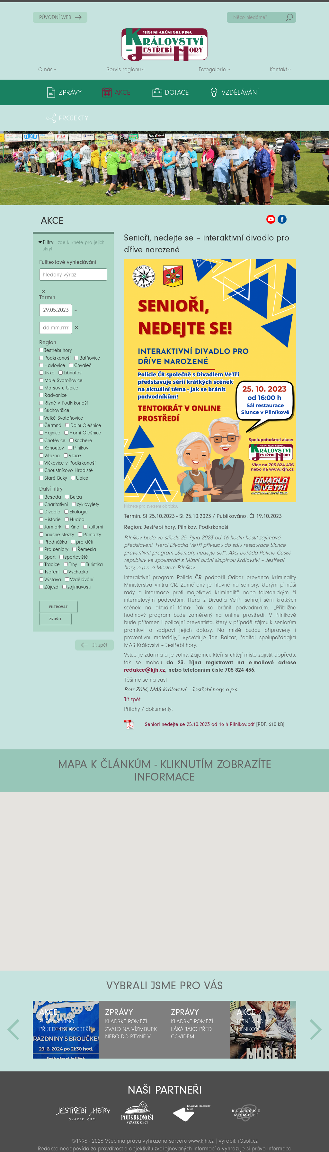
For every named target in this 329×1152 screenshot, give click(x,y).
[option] (66, 1004)
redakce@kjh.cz (144, 644)
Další (316, 1004)
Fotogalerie (212, 69)
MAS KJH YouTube (270, 193)
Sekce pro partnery (164, 1137)
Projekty (266, 92)
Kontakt (278, 69)
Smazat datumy (76, 302)
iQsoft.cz (248, 1115)
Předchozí (13, 1004)
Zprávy (70, 92)
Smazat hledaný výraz (43, 265)
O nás (45, 69)
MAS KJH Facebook (282, 193)
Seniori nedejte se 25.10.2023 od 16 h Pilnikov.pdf (199, 699)
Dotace (157, 92)
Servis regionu (124, 69)
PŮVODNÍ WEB (55, 17)
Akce (113, 92)
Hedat (289, 17)
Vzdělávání (211, 92)
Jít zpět (100, 619)
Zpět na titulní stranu (164, 45)
